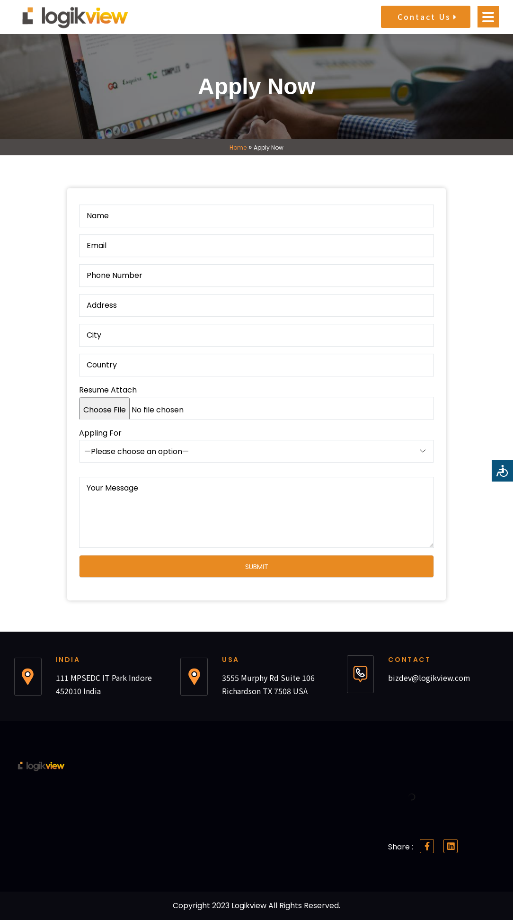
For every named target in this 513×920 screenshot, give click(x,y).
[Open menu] (488, 16)
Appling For (256, 455)
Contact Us (427, 16)
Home (238, 147)
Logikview (249, 905)
